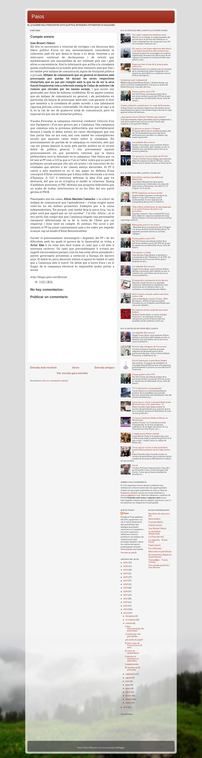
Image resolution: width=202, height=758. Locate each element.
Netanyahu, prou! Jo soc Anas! (145, 225)
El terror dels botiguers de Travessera (149, 347)
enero (128, 703)
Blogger (121, 748)
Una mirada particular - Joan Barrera (159, 566)
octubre (129, 623)
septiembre (131, 674)
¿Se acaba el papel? (134, 640)
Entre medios (154, 519)
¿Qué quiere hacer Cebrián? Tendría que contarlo (143, 117)
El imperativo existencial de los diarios (150, 280)
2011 (125, 707)
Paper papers (154, 545)
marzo (129, 696)
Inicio (75, 367)
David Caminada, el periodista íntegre (149, 361)
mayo (128, 688)
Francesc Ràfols (155, 522)
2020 (125, 584)
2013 (125, 609)
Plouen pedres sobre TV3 (143, 92)
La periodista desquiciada (154, 532)
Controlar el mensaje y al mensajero (132, 658)
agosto (129, 678)
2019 (125, 588)
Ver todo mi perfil (129, 553)
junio (128, 685)
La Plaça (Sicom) (156, 537)
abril (128, 692)
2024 (125, 570)
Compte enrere (131, 664)
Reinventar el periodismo (160, 551)
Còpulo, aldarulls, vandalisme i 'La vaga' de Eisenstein (145, 105)
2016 (125, 599)
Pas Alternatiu (155, 548)
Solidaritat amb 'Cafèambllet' (134, 80)
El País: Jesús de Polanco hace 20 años (133, 645)
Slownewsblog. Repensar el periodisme (160, 556)
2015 (125, 602)
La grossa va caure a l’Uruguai (146, 128)
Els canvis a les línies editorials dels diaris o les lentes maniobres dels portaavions (151, 50)
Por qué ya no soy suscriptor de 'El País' (150, 156)
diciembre (130, 616)
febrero (129, 699)
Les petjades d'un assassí (143, 142)
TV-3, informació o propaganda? (147, 388)
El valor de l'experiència (132, 652)
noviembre (131, 620)
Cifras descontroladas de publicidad (134, 628)
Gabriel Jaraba (155, 525)
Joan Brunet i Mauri (157, 528)
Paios (38, 16)
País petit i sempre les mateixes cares (149, 35)
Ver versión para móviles (72, 373)
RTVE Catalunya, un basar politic (147, 193)
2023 (125, 573)
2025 (125, 566)
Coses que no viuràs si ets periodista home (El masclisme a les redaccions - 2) (151, 403)
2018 (125, 591)
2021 (125, 581)
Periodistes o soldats (141, 252)
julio (128, 681)
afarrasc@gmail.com (130, 495)
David (135, 465)
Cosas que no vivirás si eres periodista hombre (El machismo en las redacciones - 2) (151, 449)
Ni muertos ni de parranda (132, 669)
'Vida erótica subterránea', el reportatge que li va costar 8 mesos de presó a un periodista (151, 209)
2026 (125, 563)
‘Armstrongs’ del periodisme (132, 635)
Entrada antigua (104, 367)
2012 (125, 613)
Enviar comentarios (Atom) (55, 381)
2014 (125, 606)
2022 (125, 577)
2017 (125, 595)
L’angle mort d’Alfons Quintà (145, 434)
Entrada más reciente (43, 367)
